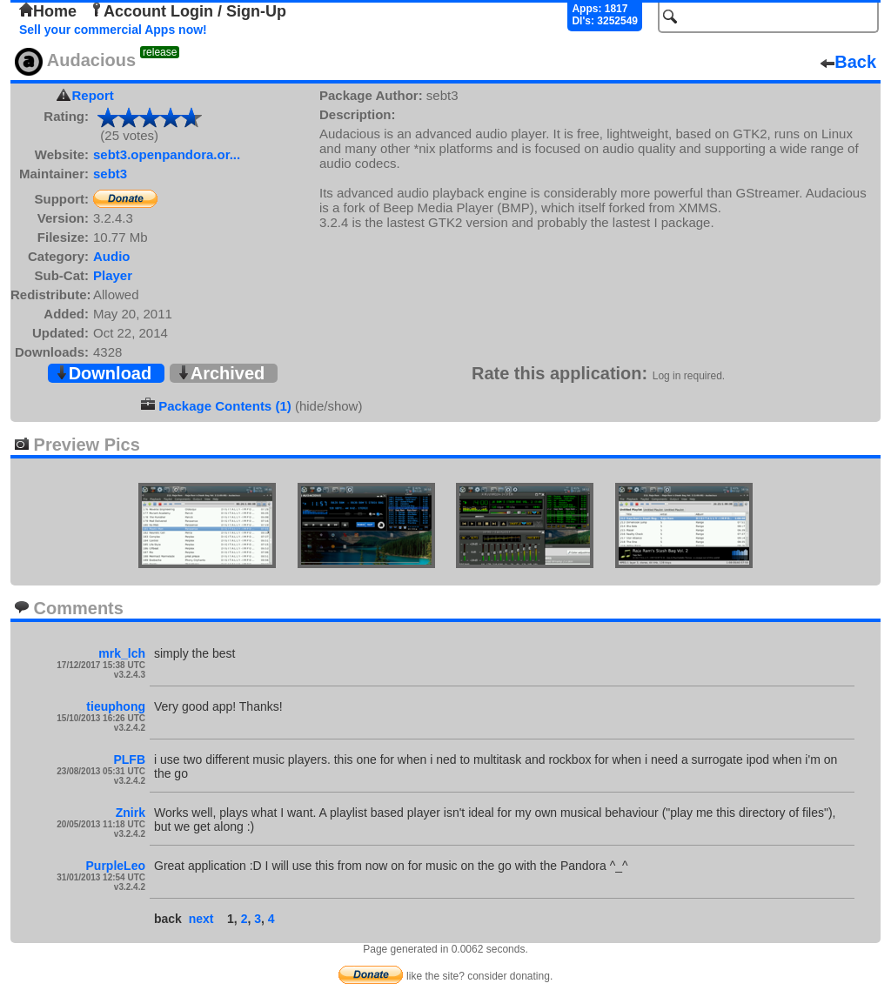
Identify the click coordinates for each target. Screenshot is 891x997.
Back (848, 61)
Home (48, 11)
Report (93, 95)
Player (112, 275)
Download (103, 373)
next (201, 919)
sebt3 (110, 173)
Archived (221, 373)
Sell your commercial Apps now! (113, 30)
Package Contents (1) (224, 405)
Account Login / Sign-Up (188, 11)
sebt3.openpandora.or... (166, 154)
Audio (112, 256)
